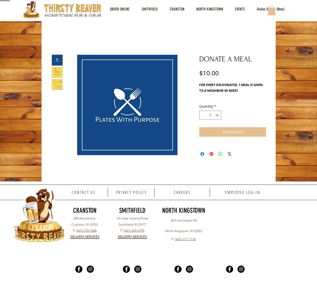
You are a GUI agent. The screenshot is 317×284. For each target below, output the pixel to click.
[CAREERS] (182, 192)
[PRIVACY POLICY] (131, 192)
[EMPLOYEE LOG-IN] (243, 192)
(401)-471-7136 (185, 239)
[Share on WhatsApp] (220, 154)
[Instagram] (90, 269)
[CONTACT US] (83, 192)
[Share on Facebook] (202, 154)
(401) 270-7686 (86, 231)
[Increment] (217, 115)
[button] (149, 9)
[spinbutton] (210, 115)
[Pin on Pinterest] (211, 154)
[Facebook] (78, 269)
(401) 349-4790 (134, 231)
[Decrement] (203, 115)
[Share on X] (229, 154)
